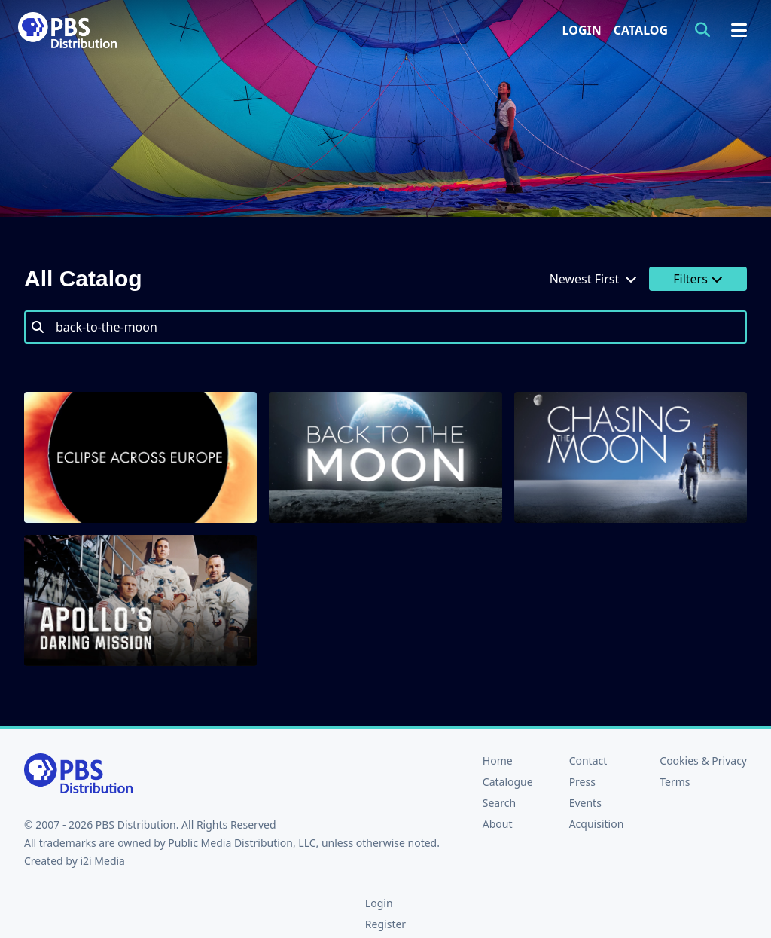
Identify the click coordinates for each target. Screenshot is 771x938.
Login (582, 30)
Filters (698, 278)
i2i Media (102, 861)
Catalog (641, 30)
